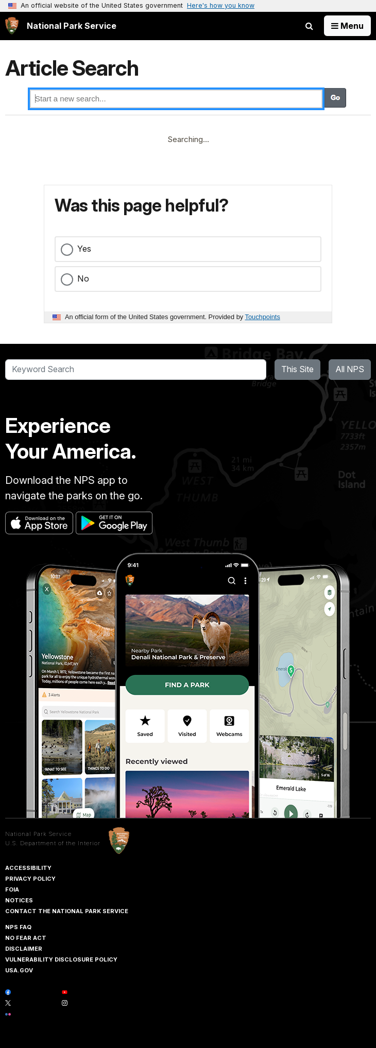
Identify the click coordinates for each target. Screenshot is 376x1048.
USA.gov (19, 970)
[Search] (135, 369)
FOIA (12, 889)
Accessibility (28, 867)
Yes (84, 248)
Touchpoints (262, 317)
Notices (19, 900)
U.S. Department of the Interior (52, 843)
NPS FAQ (18, 927)
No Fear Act (25, 937)
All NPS (349, 369)
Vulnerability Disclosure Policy (61, 959)
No (83, 278)
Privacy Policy (30, 878)
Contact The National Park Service (66, 911)
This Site (297, 369)
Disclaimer (23, 948)
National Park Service (38, 833)
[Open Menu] (347, 25)
